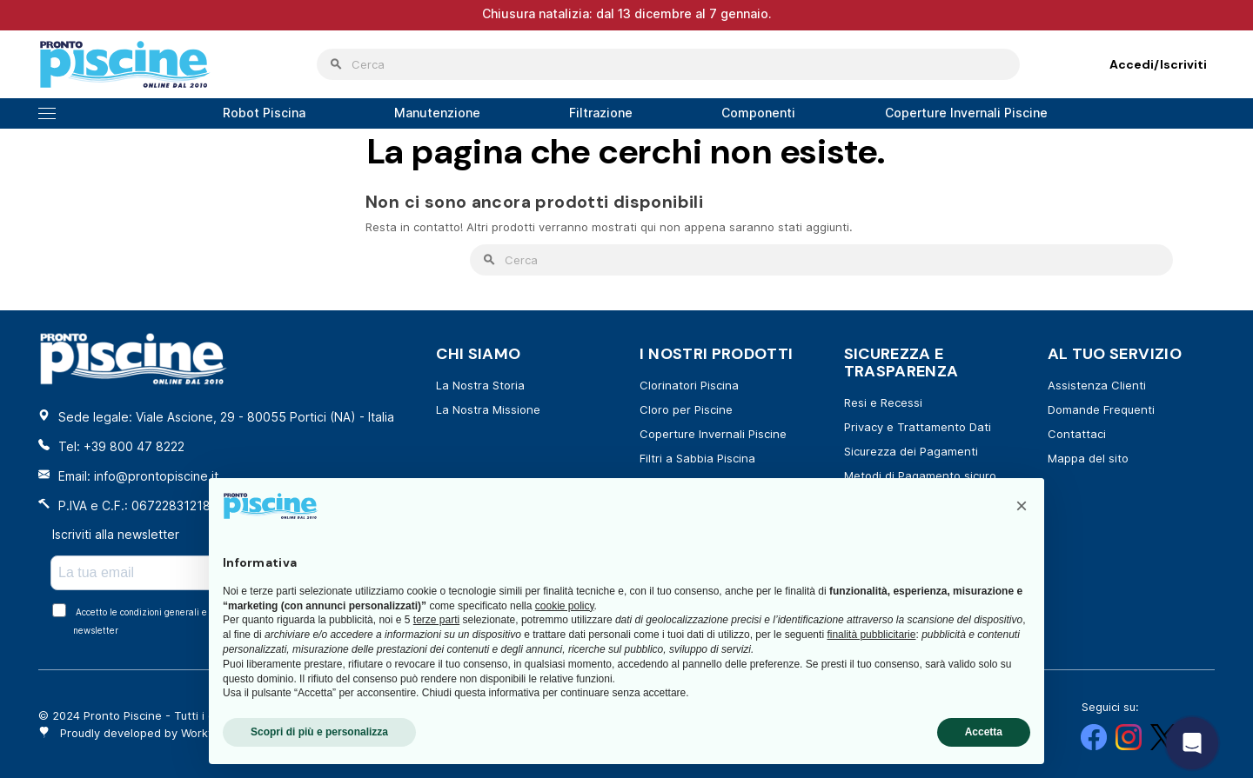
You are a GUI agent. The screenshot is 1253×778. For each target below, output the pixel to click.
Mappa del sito (1088, 458)
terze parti (436, 620)
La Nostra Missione (488, 409)
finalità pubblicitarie (871, 634)
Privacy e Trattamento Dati (917, 427)
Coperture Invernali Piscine (713, 434)
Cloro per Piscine (686, 409)
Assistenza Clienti (1097, 385)
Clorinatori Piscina (689, 385)
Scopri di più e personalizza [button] (319, 732)
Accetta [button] (983, 732)
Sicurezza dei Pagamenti (911, 451)
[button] (1021, 506)
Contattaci (1077, 434)
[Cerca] (668, 64)
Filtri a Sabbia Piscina (697, 458)
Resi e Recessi (883, 402)
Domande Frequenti (1101, 409)
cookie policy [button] (564, 606)
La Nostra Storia (480, 385)
